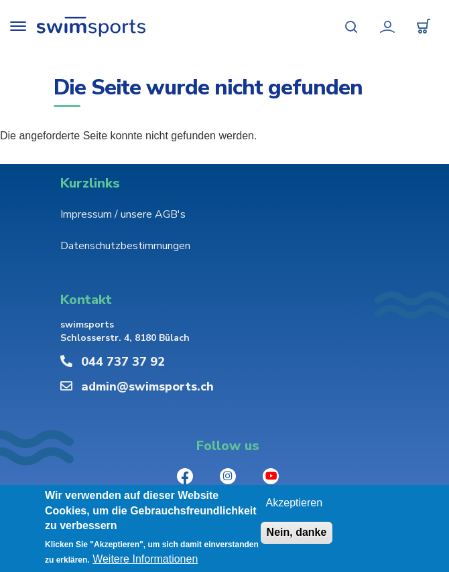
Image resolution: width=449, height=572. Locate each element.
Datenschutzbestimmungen (125, 245)
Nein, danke (297, 533)
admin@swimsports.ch (147, 386)
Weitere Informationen (145, 559)
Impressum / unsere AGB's (123, 214)
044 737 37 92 (123, 362)
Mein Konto (387, 27)
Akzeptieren (294, 503)
